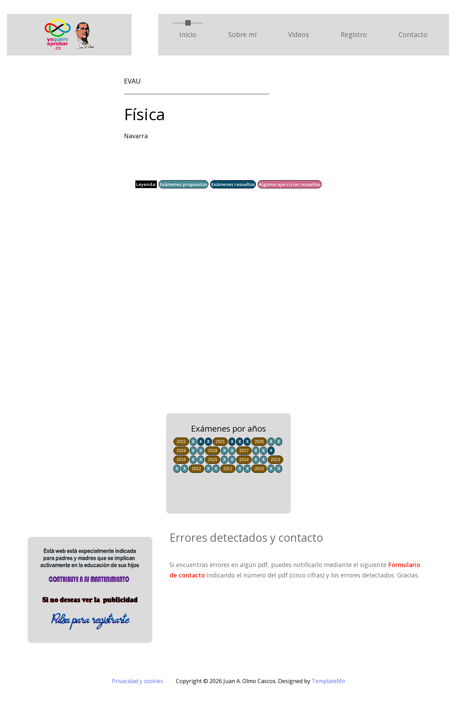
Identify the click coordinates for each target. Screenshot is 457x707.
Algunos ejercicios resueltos (290, 184)
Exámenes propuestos (183, 184)
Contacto (413, 34)
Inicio (191, 34)
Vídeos (298, 34)
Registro (354, 34)
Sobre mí (242, 34)
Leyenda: (146, 184)
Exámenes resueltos (233, 184)
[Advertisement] (214, 306)
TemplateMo (328, 681)
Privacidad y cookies (137, 681)
